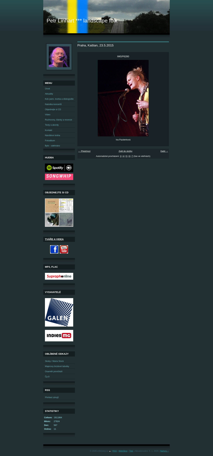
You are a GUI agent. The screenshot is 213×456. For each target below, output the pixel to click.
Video (47, 114)
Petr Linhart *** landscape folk (82, 21)
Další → (164, 151)
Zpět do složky (125, 151)
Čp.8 (47, 376)
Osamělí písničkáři (53, 371)
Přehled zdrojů (52, 397)
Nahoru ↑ (164, 451)
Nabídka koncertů (53, 104)
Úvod (47, 88)
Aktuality (49, 93)
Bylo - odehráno (52, 145)
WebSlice (122, 451)
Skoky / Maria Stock (54, 361)
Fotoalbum (50, 140)
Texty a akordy (52, 125)
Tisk (131, 451)
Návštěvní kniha (52, 135)
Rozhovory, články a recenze (58, 119)
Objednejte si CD (53, 109)
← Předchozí (84, 151)
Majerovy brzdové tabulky (57, 366)
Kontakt (48, 130)
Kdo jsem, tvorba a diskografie (59, 99)
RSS (114, 451)
